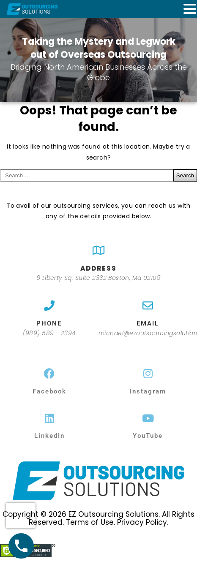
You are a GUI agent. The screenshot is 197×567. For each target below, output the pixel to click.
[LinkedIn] (49, 418)
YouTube (148, 435)
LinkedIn (49, 435)
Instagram (148, 391)
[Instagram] (147, 373)
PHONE (49, 323)
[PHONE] (49, 305)
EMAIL (148, 323)
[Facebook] (49, 373)
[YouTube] (147, 418)
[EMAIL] (147, 305)
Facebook (49, 391)
